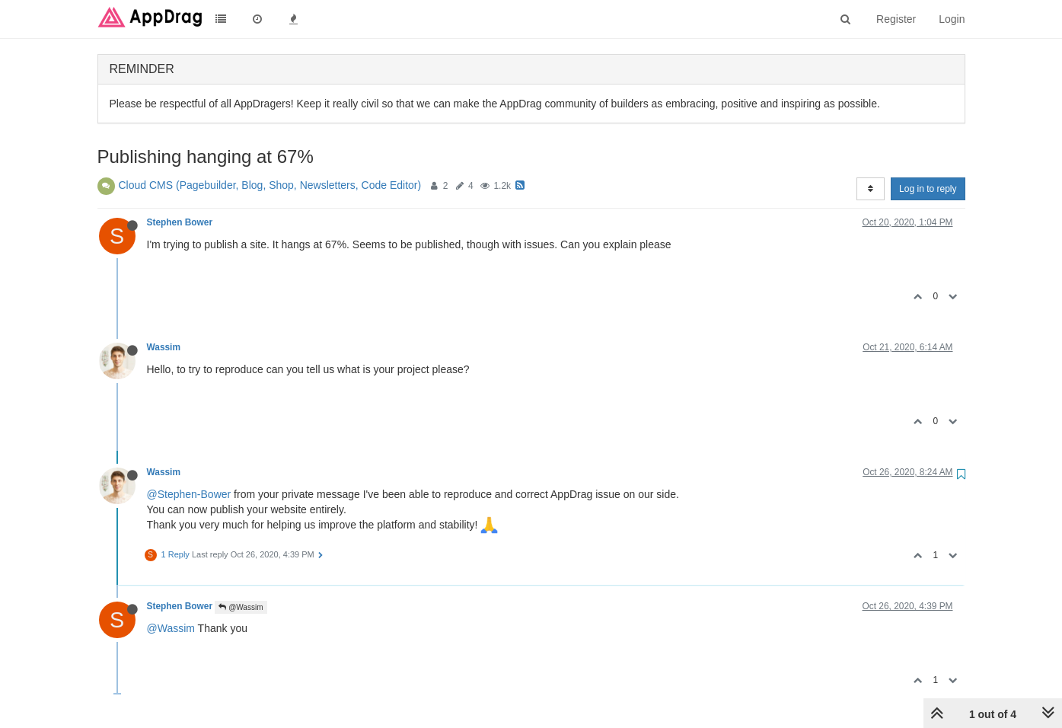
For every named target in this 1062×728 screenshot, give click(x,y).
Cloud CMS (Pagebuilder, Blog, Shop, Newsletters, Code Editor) (270, 185)
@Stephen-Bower (189, 494)
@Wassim (240, 607)
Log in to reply (927, 189)
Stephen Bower (180, 222)
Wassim (164, 347)
